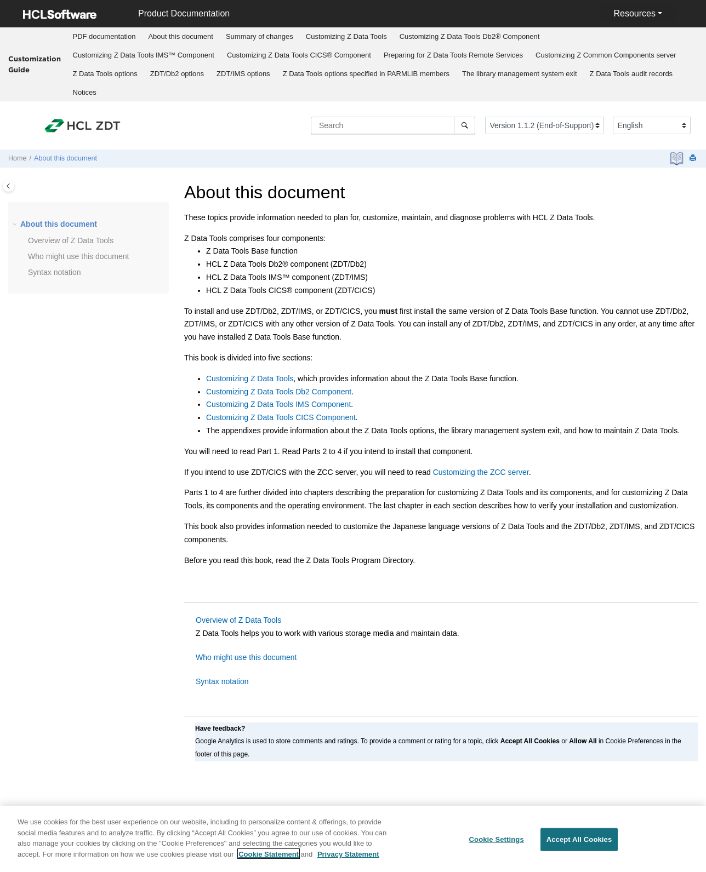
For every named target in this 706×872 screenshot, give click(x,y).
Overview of (70, 240)
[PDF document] (678, 158)
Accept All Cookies (579, 845)
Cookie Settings (496, 845)
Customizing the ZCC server (481, 472)
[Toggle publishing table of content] (8, 186)
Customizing (346, 36)
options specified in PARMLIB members (366, 74)
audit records (631, 74)
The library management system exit (519, 74)
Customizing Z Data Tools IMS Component (278, 404)
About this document (180, 36)
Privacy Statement (348, 860)
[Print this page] (694, 158)
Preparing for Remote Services (453, 55)
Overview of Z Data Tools (238, 620)
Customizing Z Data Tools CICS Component (281, 417)
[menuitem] (104, 36)
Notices (84, 92)
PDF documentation (104, 36)
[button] (16, 224)
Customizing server (606, 55)
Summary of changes (259, 36)
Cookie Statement (268, 860)
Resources (634, 13)
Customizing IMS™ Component (143, 55)
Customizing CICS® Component (299, 55)
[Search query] (393, 125)
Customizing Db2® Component (470, 36)
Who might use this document (78, 256)
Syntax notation (54, 272)
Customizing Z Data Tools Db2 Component (278, 391)
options (105, 74)
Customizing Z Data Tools (249, 378)
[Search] (464, 125)
